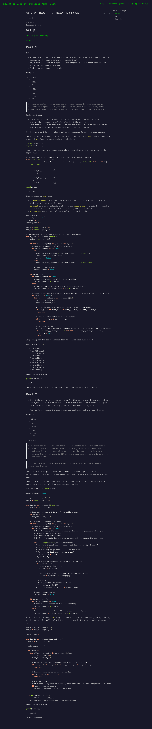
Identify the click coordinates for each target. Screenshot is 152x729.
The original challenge (37, 36)
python (29, 18)
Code (106, 13)
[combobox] (147, 3)
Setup (117, 13)
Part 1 (118, 16)
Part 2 (118, 19)
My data (30, 40)
